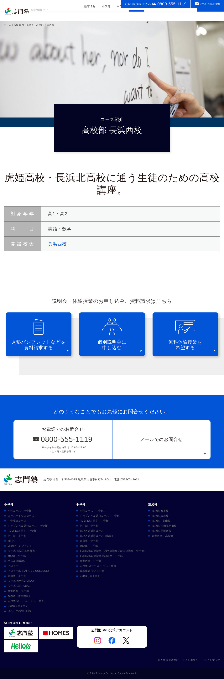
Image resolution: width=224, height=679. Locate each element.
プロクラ (13, 565)
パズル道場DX (16, 560)
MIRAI (11, 540)
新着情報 (89, 16)
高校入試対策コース (92, 530)
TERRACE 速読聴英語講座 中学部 (101, 555)
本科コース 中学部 (92, 510)
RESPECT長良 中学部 (94, 520)
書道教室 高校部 (162, 535)
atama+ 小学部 (17, 555)
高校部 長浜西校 (161, 530)
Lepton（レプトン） (20, 545)
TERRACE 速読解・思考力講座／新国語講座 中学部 (112, 550)
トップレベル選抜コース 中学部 (100, 515)
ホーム (7, 25)
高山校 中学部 (89, 540)
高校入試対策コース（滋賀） (97, 535)
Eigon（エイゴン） (19, 605)
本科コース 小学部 (20, 510)
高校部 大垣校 (160, 515)
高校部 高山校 (161, 520)
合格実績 (152, 16)
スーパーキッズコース (21, 515)
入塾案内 (170, 16)
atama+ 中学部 (89, 545)
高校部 (136, 16)
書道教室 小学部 (18, 590)
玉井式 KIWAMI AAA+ (21, 580)
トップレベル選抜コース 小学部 (28, 525)
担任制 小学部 (17, 535)
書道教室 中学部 (90, 560)
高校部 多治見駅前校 (164, 525)
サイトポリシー (191, 660)
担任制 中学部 (89, 525)
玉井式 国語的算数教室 (21, 550)
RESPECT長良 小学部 (22, 530)
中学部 (121, 16)
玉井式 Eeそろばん (19, 585)
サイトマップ (212, 660)
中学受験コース (17, 520)
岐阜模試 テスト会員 (92, 570)
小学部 (106, 16)
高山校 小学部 (17, 575)
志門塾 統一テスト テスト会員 (26, 600)
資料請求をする (211, 14)
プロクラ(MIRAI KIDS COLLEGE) (28, 570)
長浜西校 (57, 243)
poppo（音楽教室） (19, 595)
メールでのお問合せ (210, 4)
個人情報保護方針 (168, 660)
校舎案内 (188, 16)
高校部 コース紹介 (23, 25)
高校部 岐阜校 (160, 510)
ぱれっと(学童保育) (19, 610)
